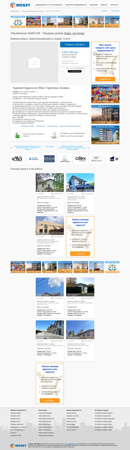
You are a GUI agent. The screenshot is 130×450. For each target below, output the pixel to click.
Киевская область (19, 38)
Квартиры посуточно (73, 416)
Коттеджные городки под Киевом (104, 418)
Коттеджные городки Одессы (103, 424)
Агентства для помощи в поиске (33, 135)
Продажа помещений (17, 424)
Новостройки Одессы (45, 424)
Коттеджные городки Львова (103, 430)
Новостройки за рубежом (46, 432)
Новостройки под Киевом (46, 418)
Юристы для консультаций (71, 136)
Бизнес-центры (71, 430)
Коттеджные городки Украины (104, 413)
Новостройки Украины (45, 413)
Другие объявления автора (70, 126)
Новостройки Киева (44, 416)
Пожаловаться (52, 126)
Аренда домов (71, 418)
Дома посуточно (71, 421)
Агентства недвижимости (18, 430)
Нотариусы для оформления (72, 133)
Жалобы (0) (40, 126)
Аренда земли (71, 424)
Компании (93, 5)
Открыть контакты (75, 44)
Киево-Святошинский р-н (41, 38)
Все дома (50, 146)
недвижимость (79, 68)
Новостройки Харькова (45, 427)
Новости (103, 5)
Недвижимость (15, 11)
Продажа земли (15, 421)
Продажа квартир (16, 413)
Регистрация (115, 11)
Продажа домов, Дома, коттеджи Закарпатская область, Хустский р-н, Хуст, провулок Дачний (72, 148)
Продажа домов (15, 418)
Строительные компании (46, 435)
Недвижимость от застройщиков (49, 5)
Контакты (13, 432)
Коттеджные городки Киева (103, 416)
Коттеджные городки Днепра (103, 421)
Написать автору (27, 126)
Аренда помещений (72, 427)
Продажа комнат (15, 416)
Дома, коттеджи (74, 33)
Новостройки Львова (45, 430)
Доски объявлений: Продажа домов (32, 11)
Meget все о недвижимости (19, 445)
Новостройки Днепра (45, 421)
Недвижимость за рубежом (19, 427)
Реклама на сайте (16, 435)
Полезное (114, 5)
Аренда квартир (71, 413)
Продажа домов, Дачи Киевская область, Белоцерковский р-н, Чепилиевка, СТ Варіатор (28, 148)
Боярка (58, 38)
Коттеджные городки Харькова (104, 427)
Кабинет (104, 11)
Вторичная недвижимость (76, 5)
